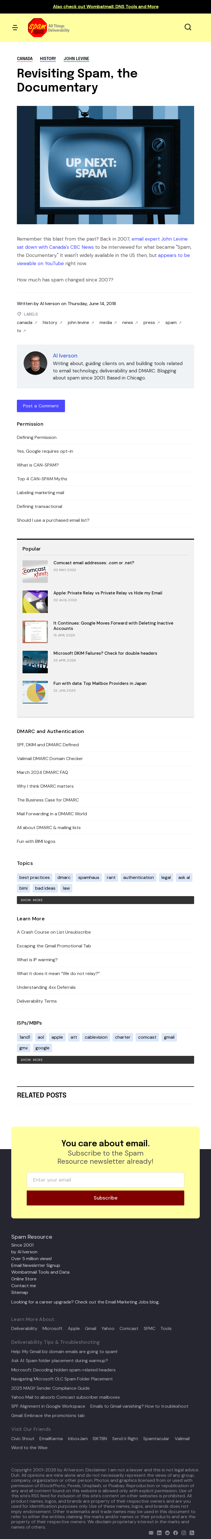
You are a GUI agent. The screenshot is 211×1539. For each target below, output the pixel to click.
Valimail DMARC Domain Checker (50, 758)
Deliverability (24, 1328)
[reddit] (166, 1532)
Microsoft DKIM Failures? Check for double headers (105, 653)
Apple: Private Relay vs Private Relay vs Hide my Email (107, 593)
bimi (23, 888)
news (130, 322)
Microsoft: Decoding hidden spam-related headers (63, 1370)
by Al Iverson (24, 1252)
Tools (166, 1328)
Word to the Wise (29, 1447)
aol (41, 1037)
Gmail (90, 1328)
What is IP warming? (37, 960)
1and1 (24, 1037)
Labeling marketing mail (40, 493)
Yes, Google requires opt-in (45, 451)
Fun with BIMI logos (36, 841)
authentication (138, 877)
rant (111, 877)
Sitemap (19, 1292)
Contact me (23, 1286)
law (66, 888)
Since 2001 (22, 1245)
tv (21, 330)
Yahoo (108, 1328)
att (74, 1037)
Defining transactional (39, 506)
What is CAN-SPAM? (38, 465)
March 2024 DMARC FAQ (42, 772)
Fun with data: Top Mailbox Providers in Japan (100, 683)
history (48, 59)
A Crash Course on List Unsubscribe (54, 932)
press (151, 322)
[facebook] (174, 1532)
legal (166, 877)
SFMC (149, 1328)
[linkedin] (157, 1532)
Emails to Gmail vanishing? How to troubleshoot (139, 1406)
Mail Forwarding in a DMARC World (52, 814)
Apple (74, 1328)
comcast (147, 1037)
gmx (23, 1048)
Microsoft (52, 1328)
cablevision (96, 1037)
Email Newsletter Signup (35, 1265)
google (42, 1048)
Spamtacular (156, 1438)
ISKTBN (100, 1438)
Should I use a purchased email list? (53, 520)
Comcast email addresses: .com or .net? (93, 563)
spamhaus (88, 877)
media (108, 322)
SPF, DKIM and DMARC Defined (48, 745)
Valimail (182, 1438)
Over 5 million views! (31, 1259)
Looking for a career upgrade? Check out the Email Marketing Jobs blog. (85, 1302)
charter (123, 1037)
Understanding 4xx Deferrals (46, 987)
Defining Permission (37, 437)
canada (25, 59)
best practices (34, 877)
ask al (184, 877)
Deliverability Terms (37, 1001)
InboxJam (78, 1438)
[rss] (190, 1532)
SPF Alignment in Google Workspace (48, 1406)
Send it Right (125, 1438)
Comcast (129, 1328)
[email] (149, 1532)
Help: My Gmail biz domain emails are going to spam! (64, 1351)
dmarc (64, 877)
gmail (169, 1037)
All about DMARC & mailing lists (49, 827)
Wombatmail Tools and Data (40, 1272)
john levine (76, 59)
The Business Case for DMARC (48, 800)
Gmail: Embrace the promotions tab (48, 1415)
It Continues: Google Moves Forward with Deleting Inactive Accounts (113, 625)
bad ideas (45, 888)
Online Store (24, 1279)
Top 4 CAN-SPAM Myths (42, 479)
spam (173, 322)
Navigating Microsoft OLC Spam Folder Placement (62, 1379)
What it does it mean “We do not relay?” (58, 973)
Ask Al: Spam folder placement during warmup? (59, 1360)
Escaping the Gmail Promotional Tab (54, 946)
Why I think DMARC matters (45, 786)
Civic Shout (22, 1438)
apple (57, 1037)
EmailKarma (51, 1438)
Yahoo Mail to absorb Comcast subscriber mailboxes (65, 1397)
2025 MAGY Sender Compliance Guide (50, 1388)
